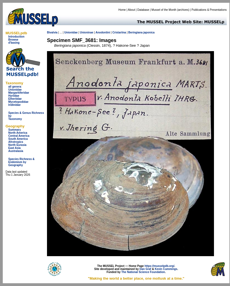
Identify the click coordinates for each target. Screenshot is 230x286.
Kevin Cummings (166, 269)
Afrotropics (15, 141)
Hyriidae (13, 95)
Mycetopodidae (18, 101)
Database (143, 9)
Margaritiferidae (18, 92)
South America (18, 138)
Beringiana (135, 32)
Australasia (15, 151)
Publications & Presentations (209, 9)
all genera (14, 86)
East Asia (14, 147)
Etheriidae (15, 98)
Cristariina (119, 32)
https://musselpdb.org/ (159, 265)
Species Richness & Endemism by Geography (21, 162)
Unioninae (86, 32)
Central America (18, 135)
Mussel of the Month (163, 9)
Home (122, 9)
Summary (14, 129)
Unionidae (15, 89)
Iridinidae (14, 104)
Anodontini (102, 32)
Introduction (16, 36)
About (131, 9)
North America (17, 132)
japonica (149, 32)
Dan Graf (145, 269)
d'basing (14, 42)
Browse (13, 39)
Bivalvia (52, 32)
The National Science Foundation (143, 272)
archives (183, 9)
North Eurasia (17, 144)
